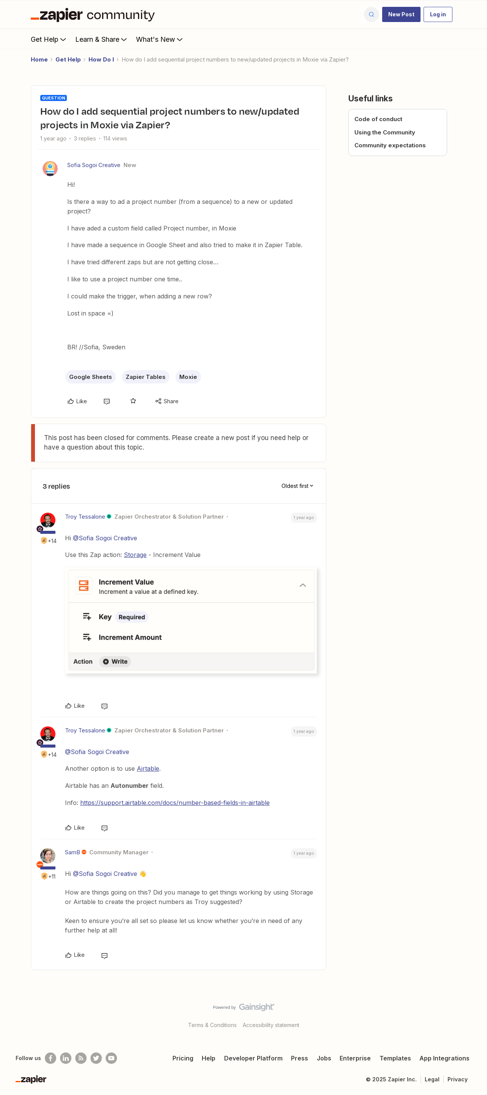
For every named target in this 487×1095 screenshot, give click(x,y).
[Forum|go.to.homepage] (94, 14)
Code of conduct (378, 119)
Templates (395, 1058)
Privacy (457, 1079)
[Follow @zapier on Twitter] (96, 1058)
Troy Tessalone (85, 516)
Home (39, 59)
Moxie (188, 376)
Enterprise (355, 1058)
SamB (72, 852)
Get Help (49, 39)
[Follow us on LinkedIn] (65, 1058)
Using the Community (384, 132)
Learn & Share (101, 39)
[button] (401, 14)
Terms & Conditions (212, 1025)
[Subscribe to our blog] (81, 1058)
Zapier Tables (146, 376)
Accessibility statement (271, 1025)
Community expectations (390, 145)
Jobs (324, 1058)
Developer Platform (253, 1058)
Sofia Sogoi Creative (93, 165)
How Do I (101, 59)
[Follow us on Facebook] (50, 1058)
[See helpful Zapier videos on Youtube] (111, 1058)
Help (208, 1058)
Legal (432, 1079)
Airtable (148, 768)
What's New (160, 39)
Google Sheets (90, 376)
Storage (135, 555)
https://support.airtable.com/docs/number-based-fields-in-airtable (175, 802)
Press (299, 1058)
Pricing (182, 1058)
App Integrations (444, 1058)
